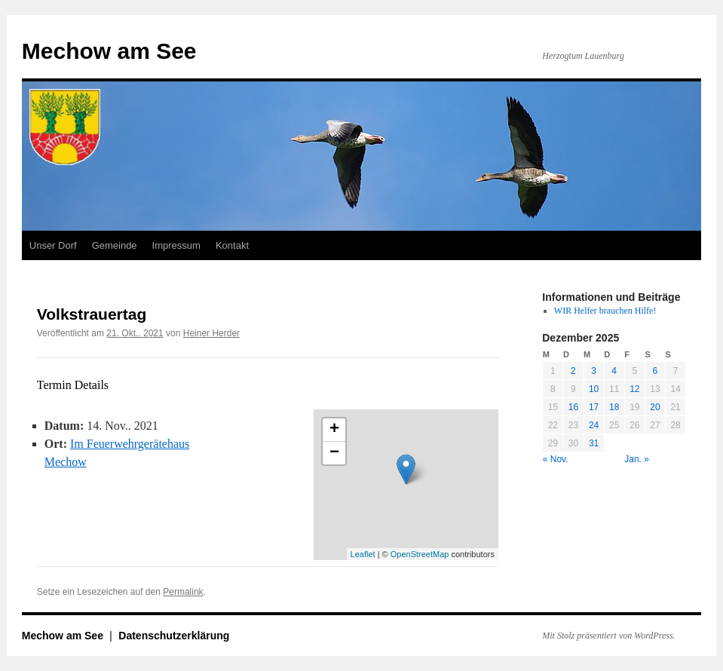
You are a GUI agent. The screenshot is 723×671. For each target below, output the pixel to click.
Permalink (183, 592)
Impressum (176, 245)
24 (594, 425)
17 (594, 407)
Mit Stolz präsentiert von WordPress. (608, 635)
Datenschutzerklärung (173, 636)
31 (594, 443)
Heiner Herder (211, 333)
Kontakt (232, 245)
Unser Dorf (53, 245)
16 (573, 407)
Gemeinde (114, 245)
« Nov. (555, 459)
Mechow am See (109, 50)
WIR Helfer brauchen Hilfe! (605, 310)
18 (614, 407)
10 (594, 389)
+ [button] (334, 429)
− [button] (334, 453)
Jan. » (636, 459)
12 (634, 389)
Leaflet (363, 554)
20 (655, 407)
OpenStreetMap (420, 554)
